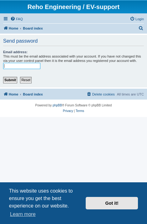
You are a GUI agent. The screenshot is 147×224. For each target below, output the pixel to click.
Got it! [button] (112, 203)
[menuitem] (16, 19)
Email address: (15, 52)
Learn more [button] (23, 214)
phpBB (57, 105)
